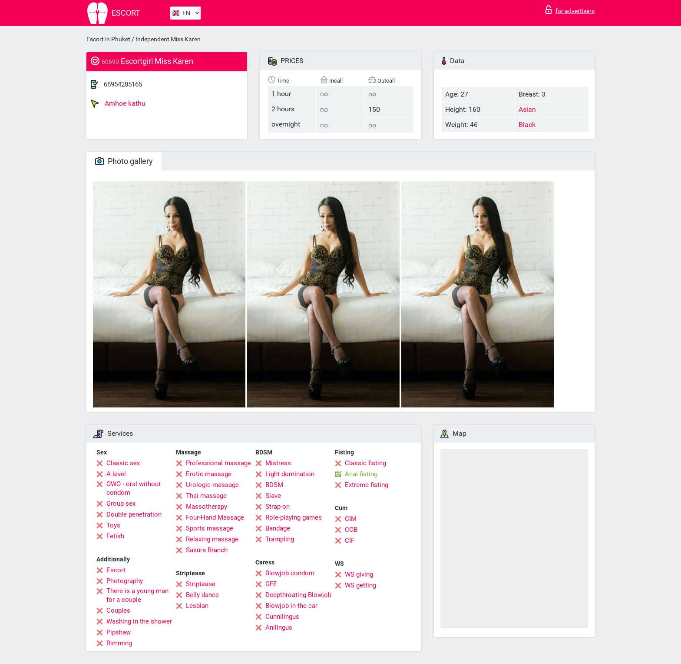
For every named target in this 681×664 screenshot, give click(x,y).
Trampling (279, 539)
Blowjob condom (289, 573)
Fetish (115, 536)
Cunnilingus (282, 617)
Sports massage (209, 528)
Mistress (278, 463)
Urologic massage (212, 485)
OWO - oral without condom (133, 488)
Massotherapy (206, 507)
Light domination (289, 474)
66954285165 (123, 84)
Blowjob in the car (291, 606)
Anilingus (278, 627)
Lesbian (197, 606)
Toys (113, 525)
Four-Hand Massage (215, 517)
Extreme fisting (366, 485)
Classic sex (123, 463)
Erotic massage (208, 474)
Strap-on (277, 507)
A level (116, 474)
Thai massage (206, 496)
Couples (118, 610)
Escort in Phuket (108, 39)
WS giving (359, 574)
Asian (527, 109)
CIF (349, 540)
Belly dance (202, 595)
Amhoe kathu (118, 103)
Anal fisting (361, 474)
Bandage (277, 528)
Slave (273, 496)
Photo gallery (124, 161)
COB (351, 530)
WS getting (360, 585)
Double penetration (134, 514)
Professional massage (218, 463)
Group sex (121, 503)
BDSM (274, 485)
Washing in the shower (139, 621)
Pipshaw (118, 632)
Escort (116, 570)
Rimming (119, 643)
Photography (124, 581)
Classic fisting (365, 463)
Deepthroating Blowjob (298, 595)
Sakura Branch (207, 550)
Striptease (200, 584)
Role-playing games (293, 517)
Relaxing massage (212, 539)
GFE (271, 584)
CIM (351, 519)
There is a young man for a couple (137, 595)
